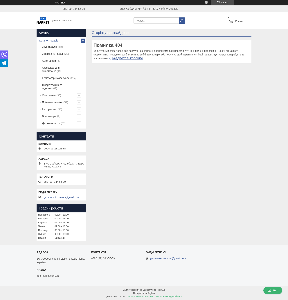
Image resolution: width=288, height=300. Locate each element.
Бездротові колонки (127, 58)
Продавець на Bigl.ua (144, 293)
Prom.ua (161, 290)
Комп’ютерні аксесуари (55, 78)
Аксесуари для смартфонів (51, 69)
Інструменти (49, 109)
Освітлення (49, 95)
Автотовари (49, 60)
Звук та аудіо (49, 46)
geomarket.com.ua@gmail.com (62, 197)
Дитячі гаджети (51, 123)
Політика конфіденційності (168, 296)
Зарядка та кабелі (52, 53)
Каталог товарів (48, 40)
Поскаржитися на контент (140, 296)
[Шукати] (182, 20)
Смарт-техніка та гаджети (52, 87)
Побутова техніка (52, 102)
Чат (273, 290)
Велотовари (49, 116)
